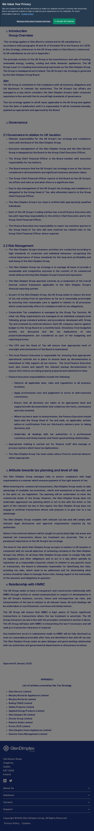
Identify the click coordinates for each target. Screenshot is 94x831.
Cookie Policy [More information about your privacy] (27, 12)
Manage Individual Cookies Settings (33, 19)
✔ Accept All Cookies (64, 19)
